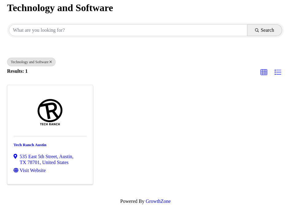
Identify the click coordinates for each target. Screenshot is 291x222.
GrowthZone (158, 201)
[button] (264, 72)
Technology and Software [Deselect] (31, 62)
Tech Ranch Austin (30, 144)
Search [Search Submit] (264, 30)
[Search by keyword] (128, 30)
